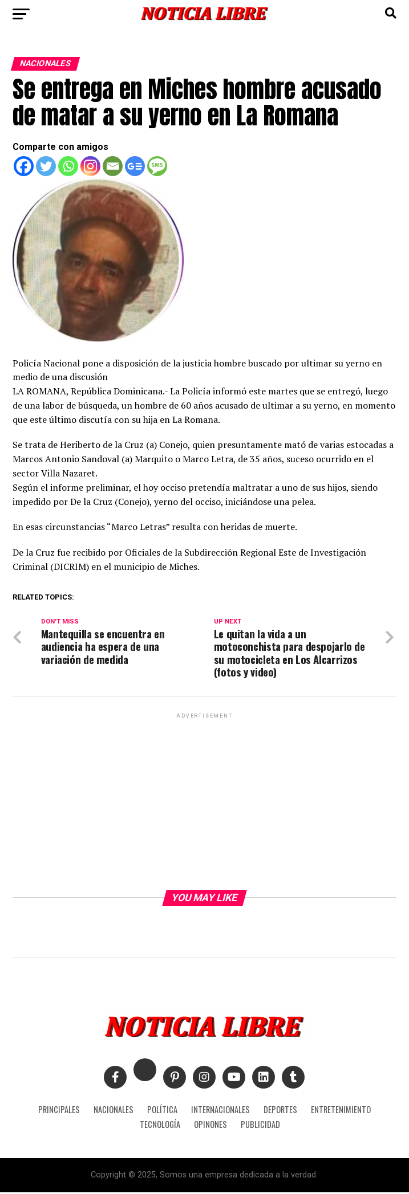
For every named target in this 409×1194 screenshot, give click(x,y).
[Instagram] (90, 166)
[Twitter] (46, 166)
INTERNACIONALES (220, 1111)
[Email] (113, 166)
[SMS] (157, 166)
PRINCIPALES (59, 1111)
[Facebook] (24, 166)
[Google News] (135, 166)
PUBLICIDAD (260, 1126)
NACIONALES (113, 1111)
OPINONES (210, 1126)
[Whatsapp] (68, 166)
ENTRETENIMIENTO (341, 1111)
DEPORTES (280, 1111)
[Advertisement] (205, 802)
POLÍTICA (162, 1111)
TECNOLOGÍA (160, 1126)
